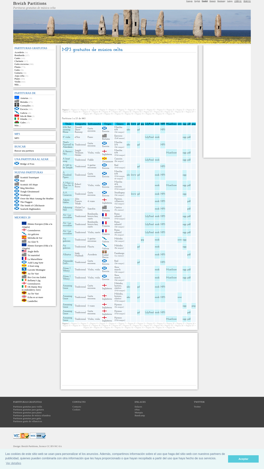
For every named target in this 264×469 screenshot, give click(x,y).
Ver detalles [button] (13, 463)
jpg (142, 240)
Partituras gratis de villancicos (27, 421)
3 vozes (91, 306)
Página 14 (190, 110)
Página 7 (122, 110)
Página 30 (108, 114)
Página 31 (119, 114)
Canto (17, 58)
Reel (22, 180)
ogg (184, 124)
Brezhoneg (221, 1)
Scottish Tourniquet (29, 177)
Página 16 (76, 112)
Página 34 (150, 114)
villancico (119, 201)
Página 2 (74, 110)
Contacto (76, 406)
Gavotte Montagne (36, 269)
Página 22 (137, 112)
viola (97, 153)
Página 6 (112, 110)
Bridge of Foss (27, 164)
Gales (23, 122)
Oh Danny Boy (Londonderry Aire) (32, 288)
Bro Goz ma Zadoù (37, 277)
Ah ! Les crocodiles (67, 216)
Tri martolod (34, 255)
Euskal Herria (105, 256)
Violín (17, 81)
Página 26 (179, 112)
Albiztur (67, 254)
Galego (229, 1)
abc (128, 129)
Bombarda (19, 55)
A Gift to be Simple (67, 166)
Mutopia (139, 412)
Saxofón (91, 209)
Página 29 (98, 114)
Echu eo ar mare (35, 297)
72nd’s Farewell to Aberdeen (68, 144)
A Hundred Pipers (67, 174)
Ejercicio (118, 136)
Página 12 (170, 110)
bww (133, 175)
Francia (106, 218)
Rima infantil (118, 215)
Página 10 (151, 110)
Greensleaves (34, 283)
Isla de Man (26, 116)
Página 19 (106, 112)
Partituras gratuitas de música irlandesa (32, 415)
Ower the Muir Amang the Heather (37, 198)
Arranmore (107, 161)
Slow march (117, 268)
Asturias (24, 98)
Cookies (76, 409)
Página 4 (94, 110)
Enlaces (138, 406)
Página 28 (87, 114)
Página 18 (96, 112)
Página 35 (160, 114)
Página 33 (139, 114)
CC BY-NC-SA (54, 446)
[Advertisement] (129, 80)
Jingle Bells (33, 251)
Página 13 (180, 110)
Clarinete (18, 61)
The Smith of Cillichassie (32, 205)
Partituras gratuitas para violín (27, 406)
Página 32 (129, 114)
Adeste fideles (66, 201)
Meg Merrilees (27, 188)
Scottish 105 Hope (29, 184)
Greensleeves (34, 230)
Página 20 (117, 112)
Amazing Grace (67, 287)
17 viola (66, 137)
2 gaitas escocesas (91, 166)
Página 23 (148, 112)
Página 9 (141, 110)
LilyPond (149, 137)
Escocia (24, 109)
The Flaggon (26, 202)
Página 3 (84, 110)
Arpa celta (19, 75)
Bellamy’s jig (34, 280)
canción (118, 186)
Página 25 (169, 112)
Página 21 (127, 112)
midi (157, 137)
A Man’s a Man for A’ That (68, 185)
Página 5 (103, 110)
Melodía (118, 238)
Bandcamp (140, 415)
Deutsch (213, 1)
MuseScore (171, 153)
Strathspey (25, 195)
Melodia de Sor (35, 238)
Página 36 (171, 114)
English (197, 1)
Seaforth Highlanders (30, 209)
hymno (117, 286)
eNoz (77, 137)
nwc (180, 240)
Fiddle (90, 160)
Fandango (119, 253)
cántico (117, 288)
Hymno (118, 199)
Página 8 (131, 110)
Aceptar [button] (243, 458)
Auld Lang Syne (35, 262)
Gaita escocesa (21, 64)
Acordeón (19, 52)
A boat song (33, 266)
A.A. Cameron (67, 193)
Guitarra (18, 72)
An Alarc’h (33, 241)
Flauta (17, 67)
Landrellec (33, 301)
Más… (17, 84)
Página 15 (66, 112)
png (193, 306)
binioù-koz (92, 216)
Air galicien (33, 234)
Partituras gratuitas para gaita (27, 418)
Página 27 (190, 112)
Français (189, 1)
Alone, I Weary (66, 269)
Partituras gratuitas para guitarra (28, 409)
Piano (17, 78)
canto (90, 218)
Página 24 (158, 112)
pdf (189, 137)
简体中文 (247, 1)
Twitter (197, 406)
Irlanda (23, 119)
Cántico (118, 207)
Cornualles (25, 105)
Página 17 (86, 112)
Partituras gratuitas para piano (27, 412)
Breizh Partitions (30, 3)
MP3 (16, 138)
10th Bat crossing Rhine (67, 129)
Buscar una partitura (24, 150)
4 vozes (91, 201)
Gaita (17, 70)
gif (138, 129)
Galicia (23, 113)
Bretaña (24, 101)
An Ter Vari (33, 273)
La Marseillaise (35, 259)
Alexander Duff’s (68, 262)
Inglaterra (107, 154)
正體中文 (238, 1)
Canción (118, 159)
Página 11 (160, 110)
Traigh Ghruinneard (29, 191)
